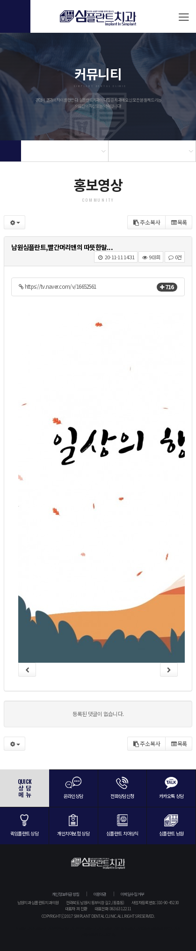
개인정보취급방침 (65, 894)
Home (10, 150)
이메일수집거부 (132, 894)
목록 (178, 222)
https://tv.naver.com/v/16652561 (57, 286)
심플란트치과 (98, 20)
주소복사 (146, 222)
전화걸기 (15, 16)
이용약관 (100, 894)
